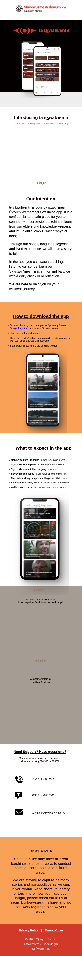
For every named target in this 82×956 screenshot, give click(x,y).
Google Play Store (19, 328)
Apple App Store (56, 325)
